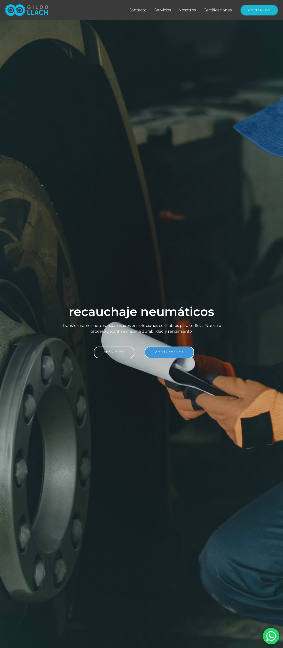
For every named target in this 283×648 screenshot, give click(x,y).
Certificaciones (218, 10)
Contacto (138, 10)
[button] (259, 10)
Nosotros (187, 10)
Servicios (162, 10)
